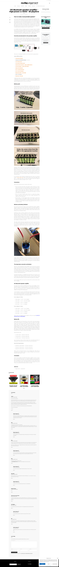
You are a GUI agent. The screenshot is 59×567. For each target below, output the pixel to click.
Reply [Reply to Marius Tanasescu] (14, 419)
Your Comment (13, 540)
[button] (57, 558)
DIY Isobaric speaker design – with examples (24, 386)
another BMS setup (20, 177)
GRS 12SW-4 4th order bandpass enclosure (13, 386)
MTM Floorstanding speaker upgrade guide (35, 386)
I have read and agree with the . (46, 39)
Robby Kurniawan (13, 488)
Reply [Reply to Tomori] (12, 410)
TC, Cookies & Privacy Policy (48, 565)
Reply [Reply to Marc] (12, 447)
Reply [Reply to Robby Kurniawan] (12, 492)
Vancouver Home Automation (15, 495)
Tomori (12, 396)
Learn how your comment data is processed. (26, 553)
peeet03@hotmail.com (15, 461)
